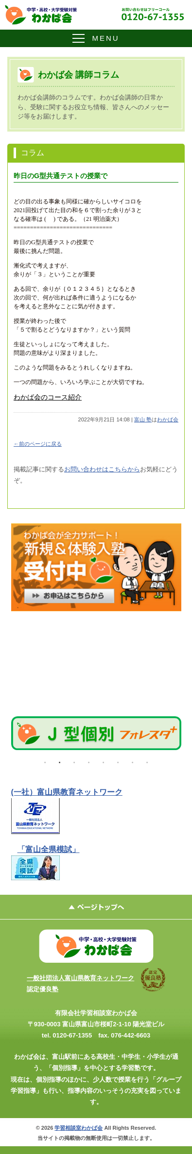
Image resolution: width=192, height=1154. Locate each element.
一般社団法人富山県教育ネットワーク (80, 978)
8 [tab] (147, 760)
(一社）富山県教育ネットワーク (66, 792)
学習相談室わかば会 (78, 1128)
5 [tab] (103, 760)
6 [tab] (118, 760)
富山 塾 (143, 419)
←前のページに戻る (38, 444)
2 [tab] (60, 760)
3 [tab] (74, 760)
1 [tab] (45, 760)
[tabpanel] (96, 733)
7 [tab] (133, 760)
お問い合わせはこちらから (102, 469)
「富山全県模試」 (48, 849)
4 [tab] (89, 760)
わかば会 (167, 419)
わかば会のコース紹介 (48, 397)
